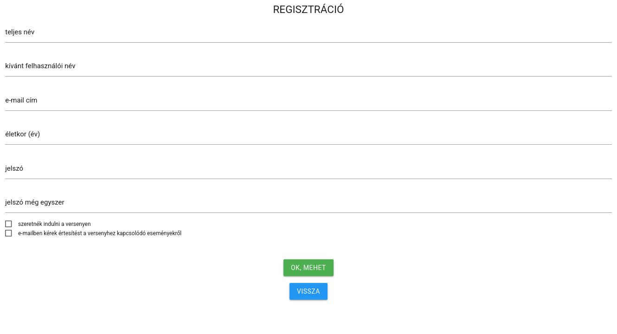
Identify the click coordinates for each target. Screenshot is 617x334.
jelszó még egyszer (34, 202)
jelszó (14, 168)
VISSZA (308, 291)
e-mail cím (21, 100)
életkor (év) (22, 134)
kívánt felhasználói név (40, 66)
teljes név (19, 32)
